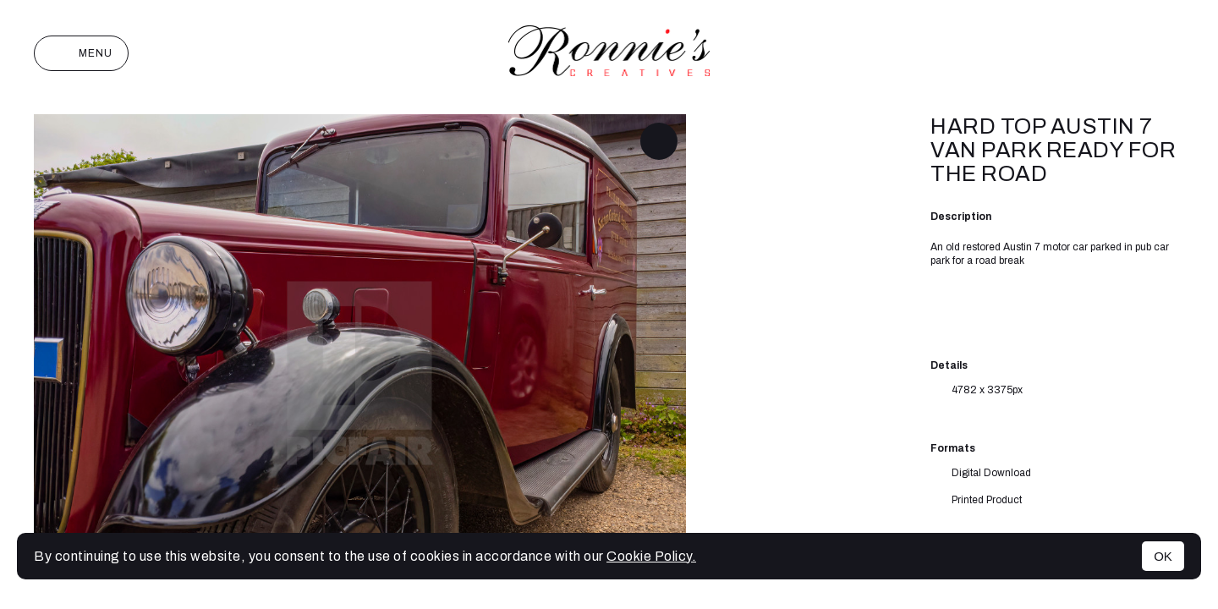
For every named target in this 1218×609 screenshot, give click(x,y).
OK (1163, 556)
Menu (81, 53)
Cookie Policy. (651, 556)
